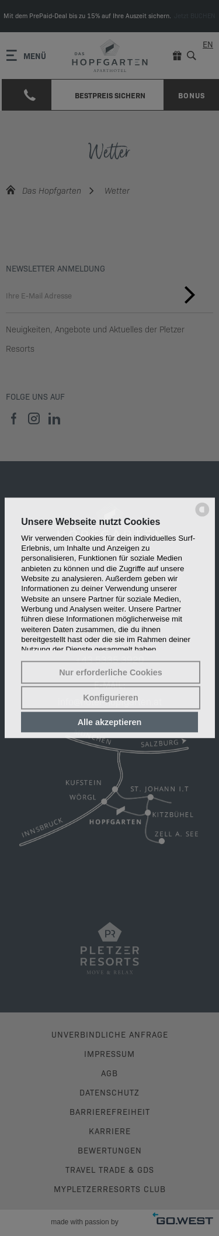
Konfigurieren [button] (110, 697)
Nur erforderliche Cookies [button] (110, 672)
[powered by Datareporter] (202, 515)
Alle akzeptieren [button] (110, 722)
